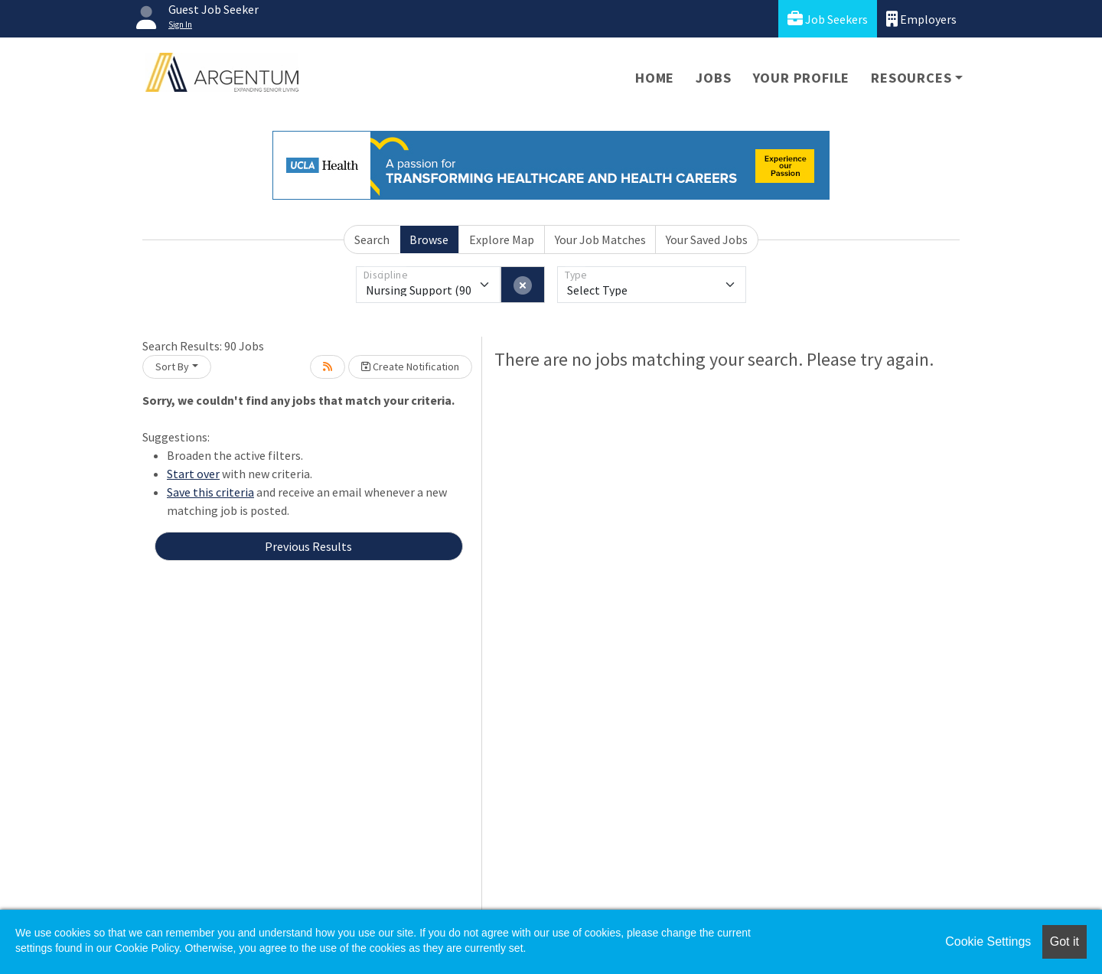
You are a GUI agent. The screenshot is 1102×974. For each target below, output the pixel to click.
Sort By (172, 366)
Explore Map (501, 239)
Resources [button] (911, 77)
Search (372, 239)
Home (654, 77)
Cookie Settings (988, 941)
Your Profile (801, 77)
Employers (921, 18)
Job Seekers (827, 18)
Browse (428, 239)
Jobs (713, 77)
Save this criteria (210, 492)
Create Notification (410, 366)
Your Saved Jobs (707, 239)
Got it (1064, 941)
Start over (193, 473)
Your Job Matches (600, 239)
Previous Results (308, 546)
